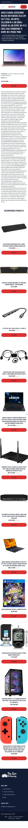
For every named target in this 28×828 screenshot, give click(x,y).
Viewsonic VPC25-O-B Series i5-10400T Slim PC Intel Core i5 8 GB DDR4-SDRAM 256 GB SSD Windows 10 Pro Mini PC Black (14, 468)
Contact (10, 816)
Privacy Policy (11, 818)
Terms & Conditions (18, 816)
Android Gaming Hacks (9, 794)
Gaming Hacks (7, 789)
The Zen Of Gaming (8, 791)
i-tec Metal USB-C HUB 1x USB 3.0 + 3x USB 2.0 (14, 328)
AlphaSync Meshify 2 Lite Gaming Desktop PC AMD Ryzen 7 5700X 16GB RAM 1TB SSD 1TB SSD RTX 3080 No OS (14, 700)
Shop (23, 7)
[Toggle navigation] (3, 6)
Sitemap (18, 818)
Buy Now (14, 86)
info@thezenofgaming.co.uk (7, 2)
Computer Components (14, 74)
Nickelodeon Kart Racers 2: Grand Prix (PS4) (14, 609)
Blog (5, 797)
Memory (8, 75)
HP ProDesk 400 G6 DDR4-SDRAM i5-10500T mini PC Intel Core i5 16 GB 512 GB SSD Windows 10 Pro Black (14, 516)
